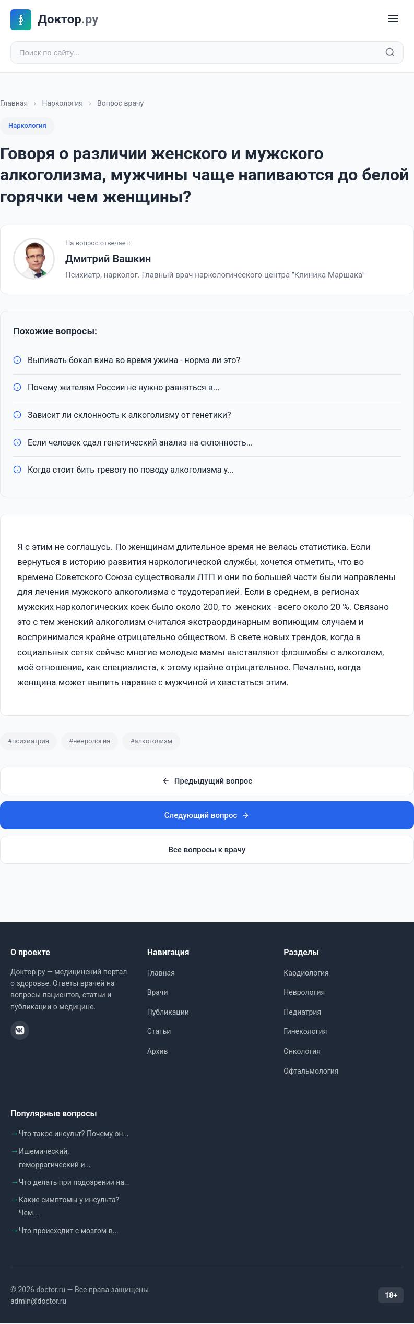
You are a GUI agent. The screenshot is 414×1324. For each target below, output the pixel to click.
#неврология (89, 741)
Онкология (302, 1051)
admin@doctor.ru (38, 1301)
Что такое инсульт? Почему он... (74, 1134)
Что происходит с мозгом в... (69, 1230)
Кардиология (305, 973)
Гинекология (305, 1032)
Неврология (304, 993)
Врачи (157, 993)
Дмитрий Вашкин (108, 259)
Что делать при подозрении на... (74, 1182)
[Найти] (390, 52)
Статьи (159, 1032)
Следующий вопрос (207, 816)
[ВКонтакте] (19, 1030)
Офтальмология (310, 1071)
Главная (14, 103)
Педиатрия (302, 1012)
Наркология (62, 103)
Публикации (168, 1012)
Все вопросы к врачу (207, 850)
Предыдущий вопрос (207, 781)
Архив (157, 1051)
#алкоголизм (151, 741)
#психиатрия (28, 741)
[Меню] (393, 19)
